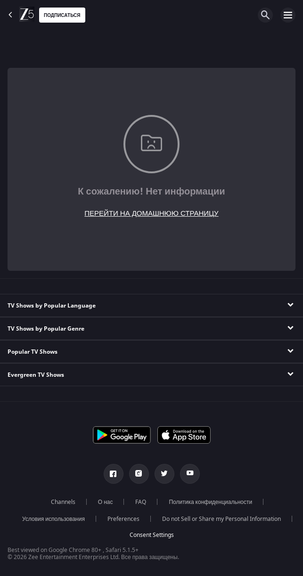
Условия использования (53, 519)
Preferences (123, 519)
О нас (105, 502)
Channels (63, 502)
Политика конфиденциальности (210, 502)
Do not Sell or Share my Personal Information (221, 519)
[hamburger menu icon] (287, 15)
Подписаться (62, 15)
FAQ (140, 502)
